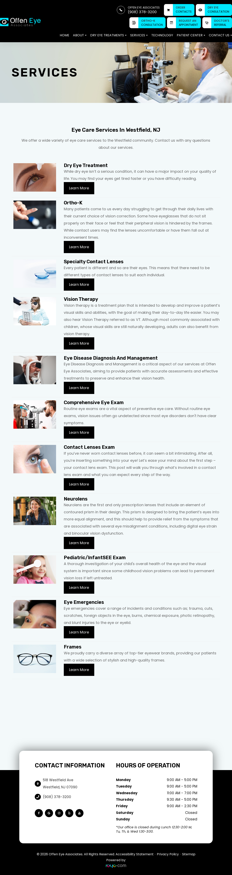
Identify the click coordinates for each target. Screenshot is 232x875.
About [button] (80, 35)
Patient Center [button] (191, 35)
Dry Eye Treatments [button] (108, 35)
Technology (162, 35)
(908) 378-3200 (57, 797)
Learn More (79, 188)
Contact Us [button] (220, 35)
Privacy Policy (168, 854)
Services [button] (139, 35)
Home (64, 35)
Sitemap (188, 854)
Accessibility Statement (135, 854)
